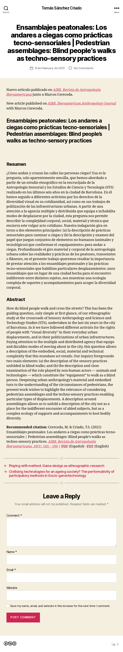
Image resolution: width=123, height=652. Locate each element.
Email (11, 570)
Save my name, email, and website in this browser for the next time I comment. (60, 606)
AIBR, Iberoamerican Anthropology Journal (82, 103)
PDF (64, 446)
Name (11, 552)
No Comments (83, 68)
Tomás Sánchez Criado (61, 8)
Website (11, 588)
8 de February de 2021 (50, 68)
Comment (14, 515)
